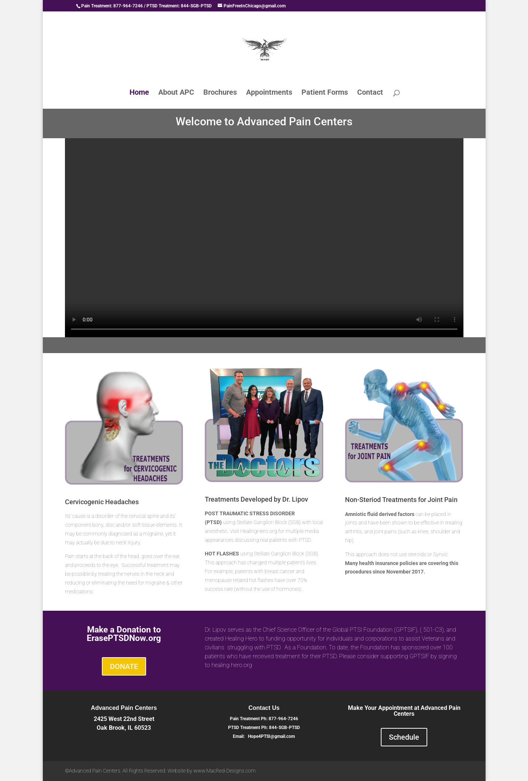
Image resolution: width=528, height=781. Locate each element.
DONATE (124, 666)
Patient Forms (324, 93)
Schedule (404, 737)
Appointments (269, 93)
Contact (370, 93)
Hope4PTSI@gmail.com (271, 736)
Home (139, 93)
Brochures (220, 93)
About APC (176, 93)
